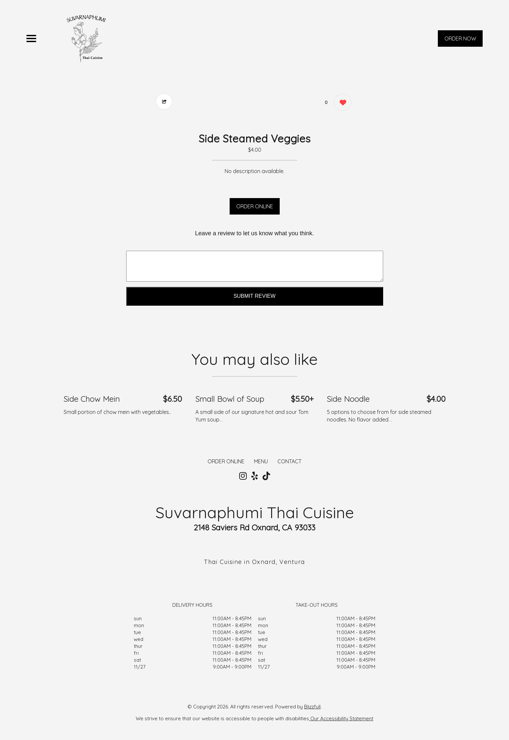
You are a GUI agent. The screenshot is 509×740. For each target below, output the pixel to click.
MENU (261, 461)
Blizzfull (312, 706)
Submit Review (255, 296)
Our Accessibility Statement (341, 718)
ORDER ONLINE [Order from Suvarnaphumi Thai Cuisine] (226, 461)
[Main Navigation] (31, 38)
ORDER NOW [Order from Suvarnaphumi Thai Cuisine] (460, 38)
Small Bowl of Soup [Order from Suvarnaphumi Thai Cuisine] (229, 399)
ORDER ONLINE (254, 206)
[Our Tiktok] (266, 476)
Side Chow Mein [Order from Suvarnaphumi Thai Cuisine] (92, 399)
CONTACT (289, 461)
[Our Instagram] (243, 476)
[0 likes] (341, 103)
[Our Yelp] (254, 476)
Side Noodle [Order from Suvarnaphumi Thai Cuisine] (348, 399)
